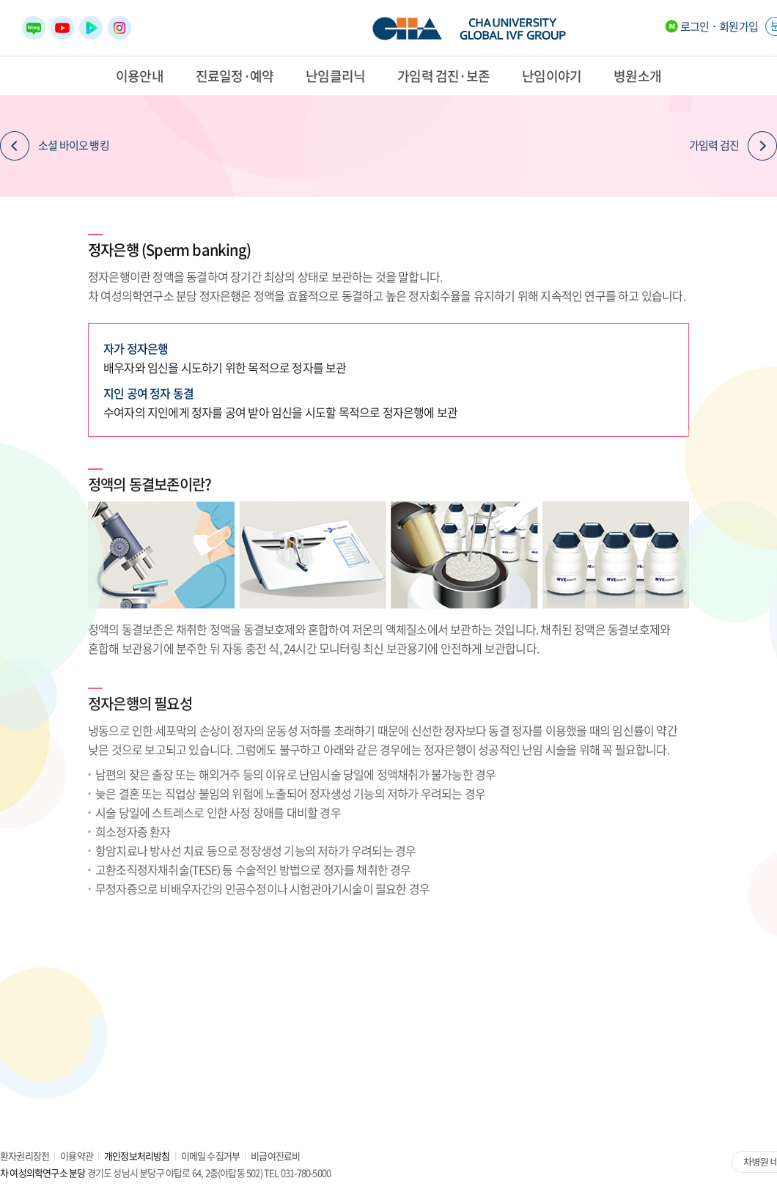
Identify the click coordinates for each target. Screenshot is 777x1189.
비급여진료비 (275, 1156)
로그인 (695, 26)
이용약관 (76, 1156)
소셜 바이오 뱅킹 (54, 146)
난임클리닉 (335, 76)
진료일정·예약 (234, 76)
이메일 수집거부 (210, 1156)
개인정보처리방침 (137, 1156)
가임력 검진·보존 (443, 76)
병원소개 (637, 76)
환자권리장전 (24, 1156)
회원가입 (738, 26)
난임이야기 (551, 76)
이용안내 (139, 76)
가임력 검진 (733, 146)
